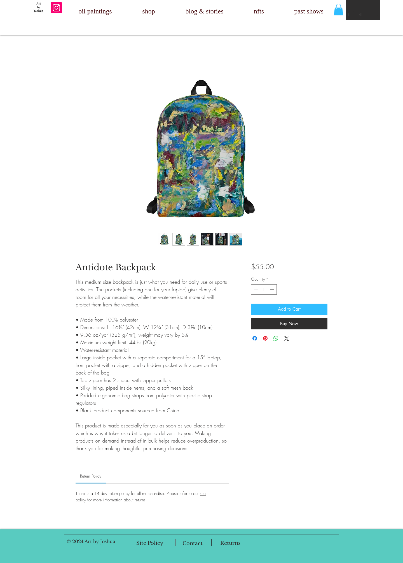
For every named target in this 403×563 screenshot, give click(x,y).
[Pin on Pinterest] (265, 338)
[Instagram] (56, 7)
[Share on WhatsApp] (276, 338)
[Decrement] (255, 289)
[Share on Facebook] (254, 338)
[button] (338, 9)
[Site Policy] (149, 543)
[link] (90, 476)
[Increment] (272, 289)
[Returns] (230, 543)
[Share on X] (286, 338)
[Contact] (192, 543)
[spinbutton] (264, 289)
